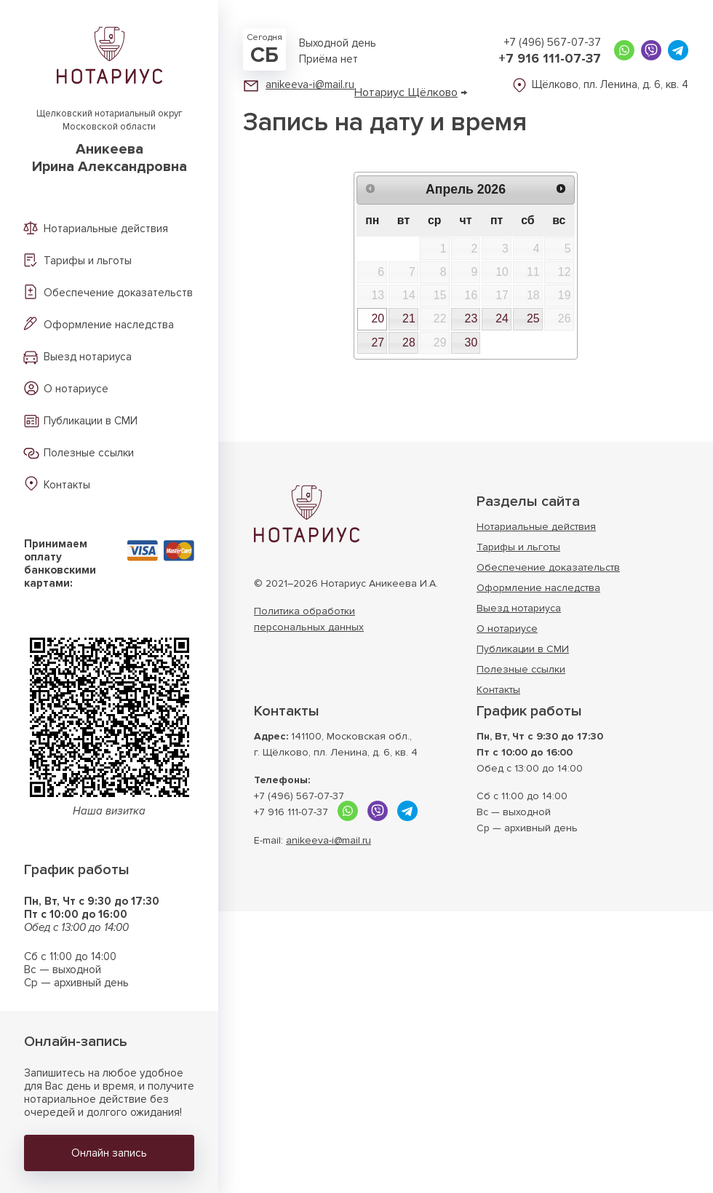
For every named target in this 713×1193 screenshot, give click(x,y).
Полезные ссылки (89, 452)
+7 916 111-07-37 (549, 58)
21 (408, 318)
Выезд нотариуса (88, 356)
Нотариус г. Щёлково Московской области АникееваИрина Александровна (306, 514)
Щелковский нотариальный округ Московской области (109, 141)
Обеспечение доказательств (118, 292)
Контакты (67, 484)
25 (533, 318)
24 (502, 318)
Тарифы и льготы (88, 260)
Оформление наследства (109, 324)
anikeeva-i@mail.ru (310, 84)
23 (471, 318)
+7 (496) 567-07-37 (552, 42)
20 (377, 318)
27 (377, 342)
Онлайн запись (109, 1153)
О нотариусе (76, 388)
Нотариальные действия (106, 228)
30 (471, 342)
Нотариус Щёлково (406, 92)
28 (408, 342)
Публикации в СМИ (91, 420)
